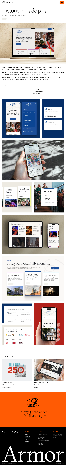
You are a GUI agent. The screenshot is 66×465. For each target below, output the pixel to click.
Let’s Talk (27, 444)
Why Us (27, 441)
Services (27, 436)
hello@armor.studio (42, 434)
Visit (54, 437)
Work (26, 434)
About (26, 439)
